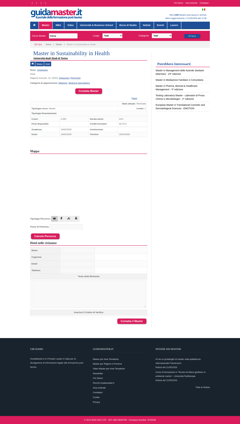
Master (45, 25)
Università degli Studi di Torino (51, 58)
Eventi (160, 25)
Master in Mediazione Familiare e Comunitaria (179, 80)
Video (70, 25)
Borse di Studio (127, 25)
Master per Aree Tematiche (106, 359)
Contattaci (204, 3)
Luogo (96, 35)
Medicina (62, 83)
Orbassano (42, 70)
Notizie (147, 25)
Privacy (96, 402)
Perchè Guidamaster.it (103, 383)
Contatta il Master (132, 321)
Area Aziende (191, 3)
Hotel (47, 64)
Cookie (96, 397)
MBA (58, 25)
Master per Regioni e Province (107, 364)
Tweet (134, 98)
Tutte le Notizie (203, 387)
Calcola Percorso (45, 236)
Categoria (144, 35)
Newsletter (98, 373)
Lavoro (174, 25)
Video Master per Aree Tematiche (109, 368)
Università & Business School (96, 25)
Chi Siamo (178, 3)
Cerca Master (39, 35)
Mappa (39, 64)
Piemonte (75, 78)
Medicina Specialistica (79, 83)
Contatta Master (89, 91)
